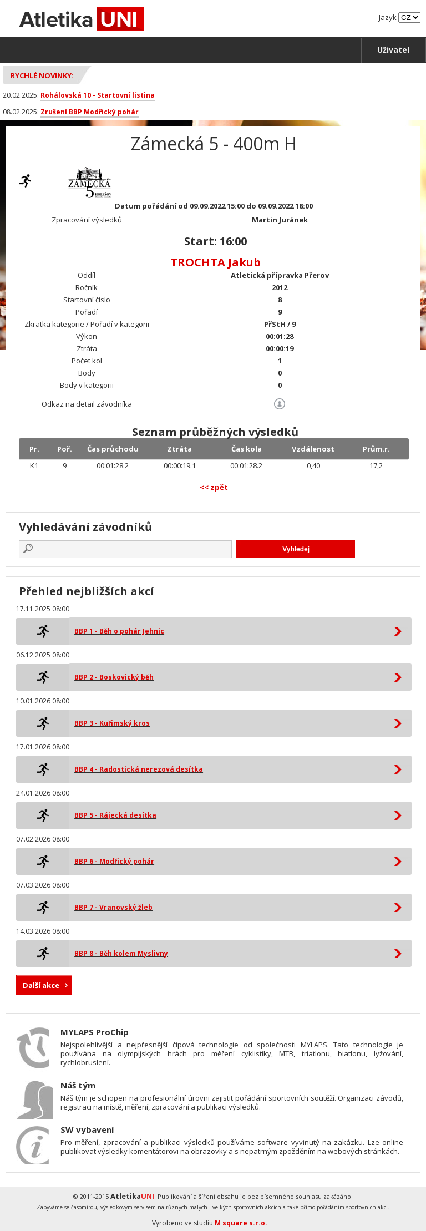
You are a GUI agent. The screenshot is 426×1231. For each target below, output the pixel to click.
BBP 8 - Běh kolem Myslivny (121, 953)
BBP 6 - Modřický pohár (114, 861)
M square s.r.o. (241, 1223)
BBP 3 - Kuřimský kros (112, 723)
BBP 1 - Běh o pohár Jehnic (119, 631)
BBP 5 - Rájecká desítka (115, 815)
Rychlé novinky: (42, 75)
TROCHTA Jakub (215, 262)
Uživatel (393, 49)
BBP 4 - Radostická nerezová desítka (138, 769)
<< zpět (214, 487)
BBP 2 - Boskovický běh (114, 677)
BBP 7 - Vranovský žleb (113, 907)
